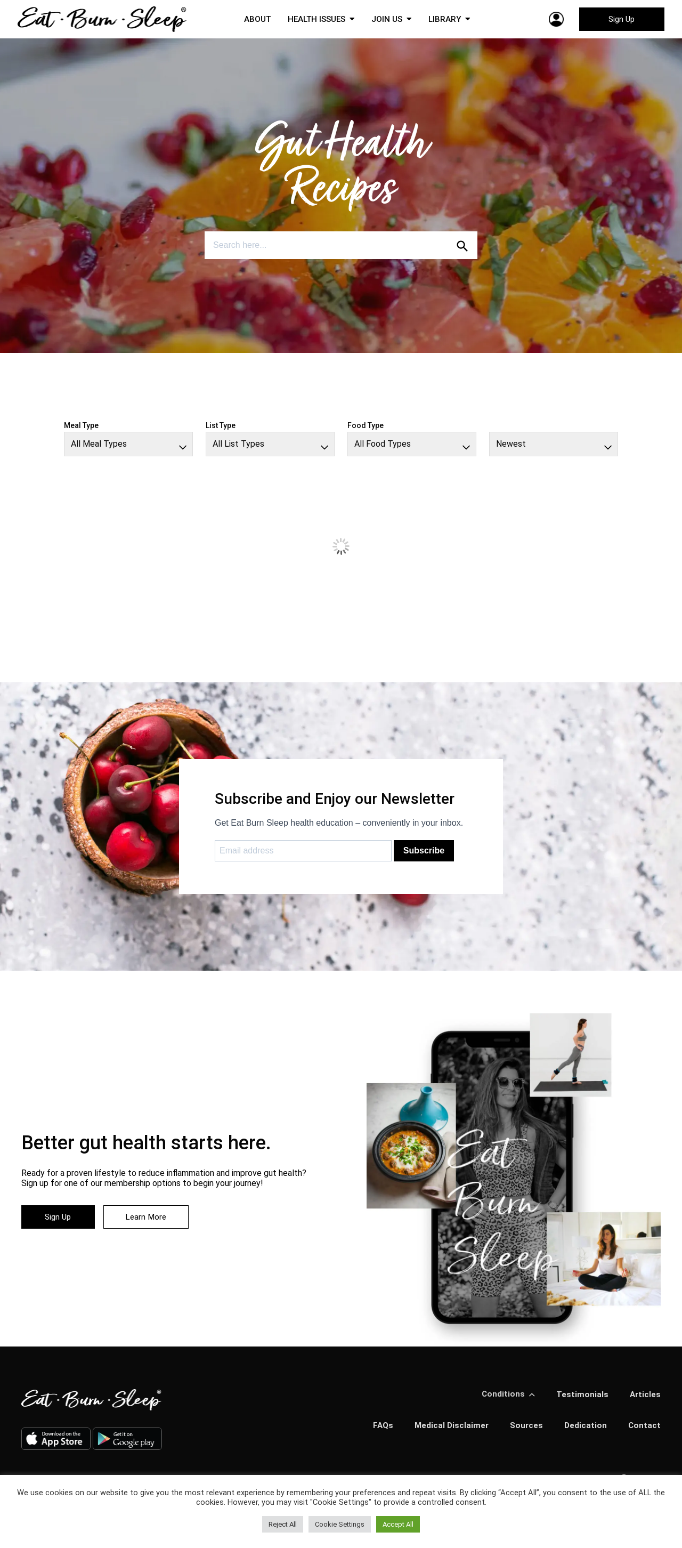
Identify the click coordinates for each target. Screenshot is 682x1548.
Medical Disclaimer (448, 1430)
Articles (645, 1399)
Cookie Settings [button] (339, 1524)
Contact (644, 1430)
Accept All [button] (398, 1524)
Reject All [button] (283, 1524)
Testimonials (581, 1399)
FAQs (378, 1430)
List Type (221, 429)
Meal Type (81, 429)
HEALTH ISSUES (315, 21)
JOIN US (388, 21)
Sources (525, 1430)
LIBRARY (448, 21)
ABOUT (253, 21)
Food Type (365, 429)
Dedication (584, 1430)
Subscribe (423, 854)
